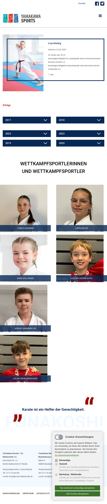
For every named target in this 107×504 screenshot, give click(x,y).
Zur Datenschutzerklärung (67, 455)
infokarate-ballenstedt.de (21, 472)
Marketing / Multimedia (68, 474)
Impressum (28, 489)
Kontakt (82, 3)
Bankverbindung (11, 489)
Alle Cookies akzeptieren (77, 494)
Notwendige (62, 460)
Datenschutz (43, 489)
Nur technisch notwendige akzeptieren (77, 488)
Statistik (61, 464)
